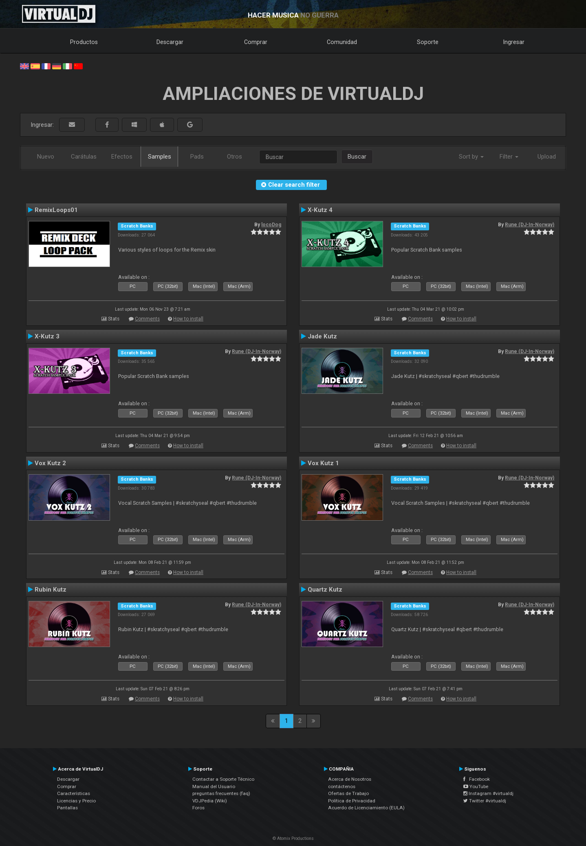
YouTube (475, 786)
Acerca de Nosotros (349, 779)
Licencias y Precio (76, 801)
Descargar (169, 42)
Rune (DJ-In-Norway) (529, 225)
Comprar (255, 42)
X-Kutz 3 (47, 336)
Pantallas (67, 808)
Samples (159, 156)
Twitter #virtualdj (484, 801)
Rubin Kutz (50, 589)
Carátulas (84, 156)
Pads (197, 156)
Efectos (121, 156)
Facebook (476, 779)
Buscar (357, 156)
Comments (147, 319)
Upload (547, 156)
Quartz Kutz (325, 589)
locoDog (271, 225)
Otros (234, 156)
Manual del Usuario (213, 786)
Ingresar (513, 42)
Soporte (427, 42)
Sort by (471, 156)
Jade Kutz (322, 336)
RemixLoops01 (56, 210)
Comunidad (342, 42)
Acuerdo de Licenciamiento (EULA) (366, 808)
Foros (198, 808)
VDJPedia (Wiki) (209, 801)
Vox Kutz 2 (50, 463)
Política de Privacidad (351, 801)
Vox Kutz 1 (323, 463)
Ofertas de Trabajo (348, 793)
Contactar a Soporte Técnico (223, 779)
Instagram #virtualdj (488, 793)
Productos (84, 42)
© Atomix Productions (293, 838)
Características (73, 793)
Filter (509, 156)
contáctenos (341, 786)
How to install (188, 319)
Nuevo (45, 156)
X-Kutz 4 (320, 210)
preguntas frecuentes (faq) (221, 793)
